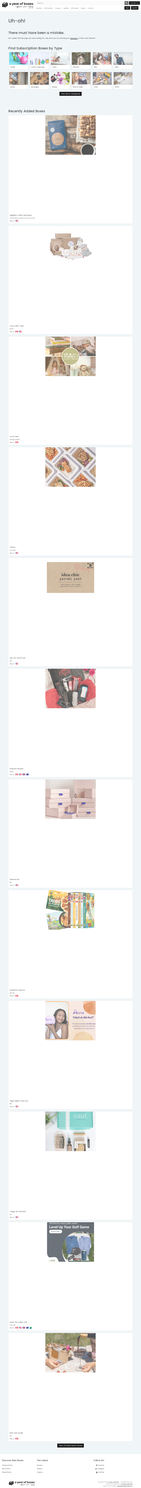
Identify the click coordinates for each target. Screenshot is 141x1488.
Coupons (58, 8)
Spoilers (66, 8)
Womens (76, 67)
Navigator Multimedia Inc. (125, 1486)
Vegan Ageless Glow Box (19, 1101)
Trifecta (12, 547)
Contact (90, 8)
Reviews (39, 1465)
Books (12, 87)
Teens (54, 67)
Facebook (100, 1465)
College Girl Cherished (18, 1211)
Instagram (99, 1469)
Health (12, 67)
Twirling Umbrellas (127, 1484)
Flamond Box (14, 879)
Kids (95, 67)
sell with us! (134, 3)
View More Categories (70, 94)
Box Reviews (48, 8)
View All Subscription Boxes (70, 1445)
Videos (83, 8)
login (127, 8)
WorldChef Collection (17, 990)
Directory (39, 8)
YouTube (100, 1472)
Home (117, 87)
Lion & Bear (14, 436)
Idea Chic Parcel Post (17, 658)
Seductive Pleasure (16, 769)
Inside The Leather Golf (18, 1322)
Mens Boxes (6, 1469)
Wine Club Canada (16, 1433)
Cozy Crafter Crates (17, 326)
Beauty (54, 87)
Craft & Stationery (37, 67)
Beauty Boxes (6, 1472)
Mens (117, 67)
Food (96, 87)
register (134, 8)
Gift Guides (74, 8)
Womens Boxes (7, 1465)
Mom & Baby (78, 87)
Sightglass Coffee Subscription (21, 215)
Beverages (35, 87)
